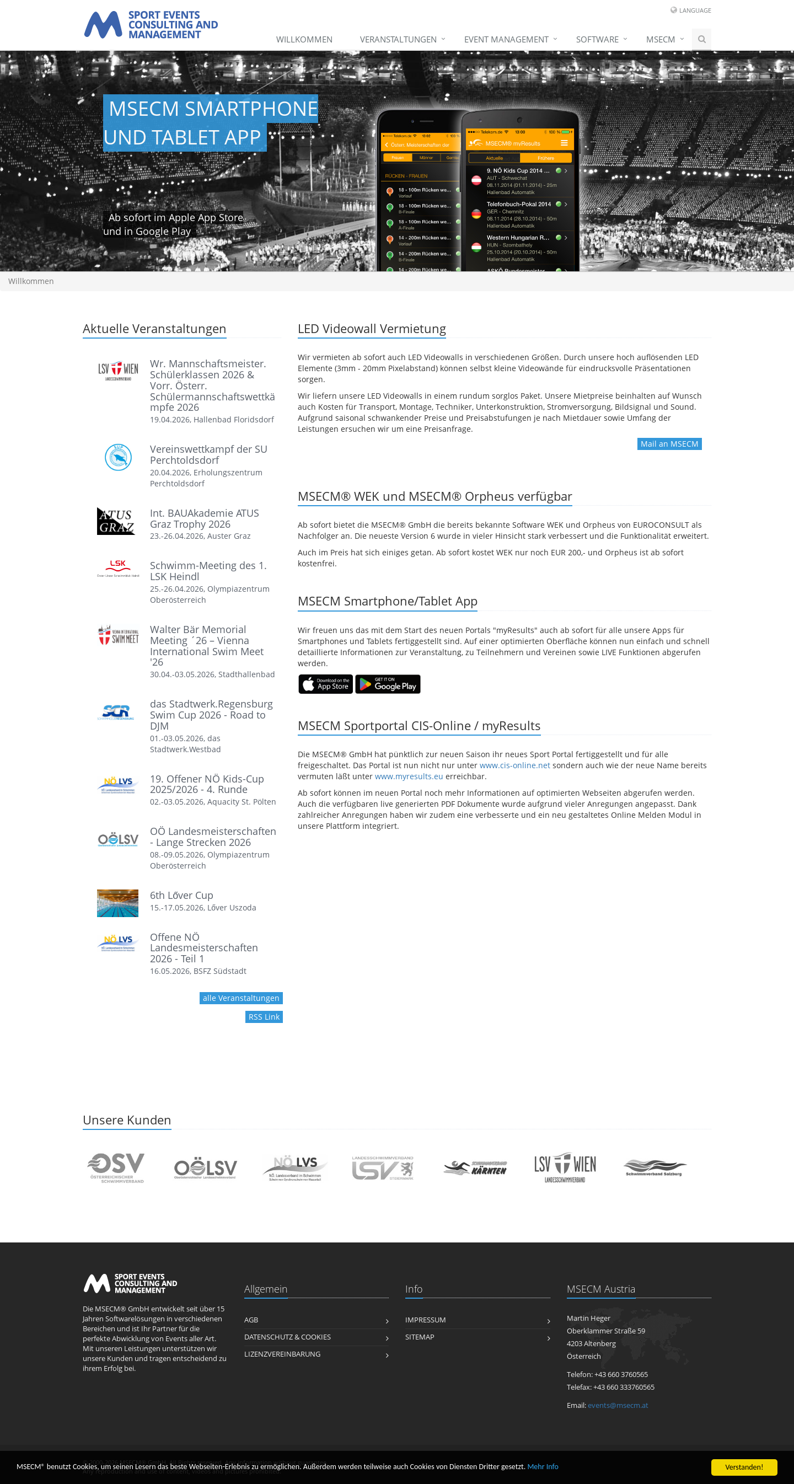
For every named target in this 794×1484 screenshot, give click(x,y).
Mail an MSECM (670, 443)
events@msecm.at (618, 1405)
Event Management (506, 39)
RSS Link (264, 1016)
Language (695, 10)
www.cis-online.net (515, 765)
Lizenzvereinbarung (282, 1354)
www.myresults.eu (409, 776)
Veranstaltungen (398, 39)
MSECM (660, 39)
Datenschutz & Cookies (287, 1337)
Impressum (425, 1320)
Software (597, 39)
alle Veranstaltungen (241, 998)
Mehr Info (543, 1467)
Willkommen (304, 39)
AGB (251, 1320)
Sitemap (419, 1337)
